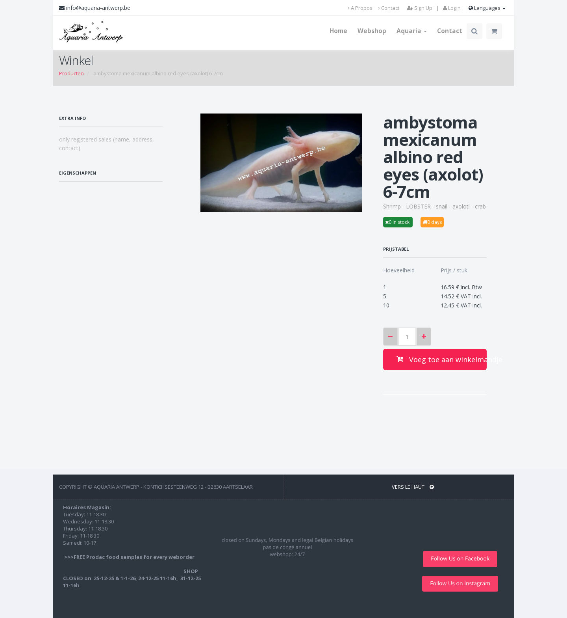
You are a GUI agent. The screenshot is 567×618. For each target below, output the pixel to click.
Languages (487, 7)
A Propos (360, 7)
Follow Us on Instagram (460, 583)
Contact (388, 7)
